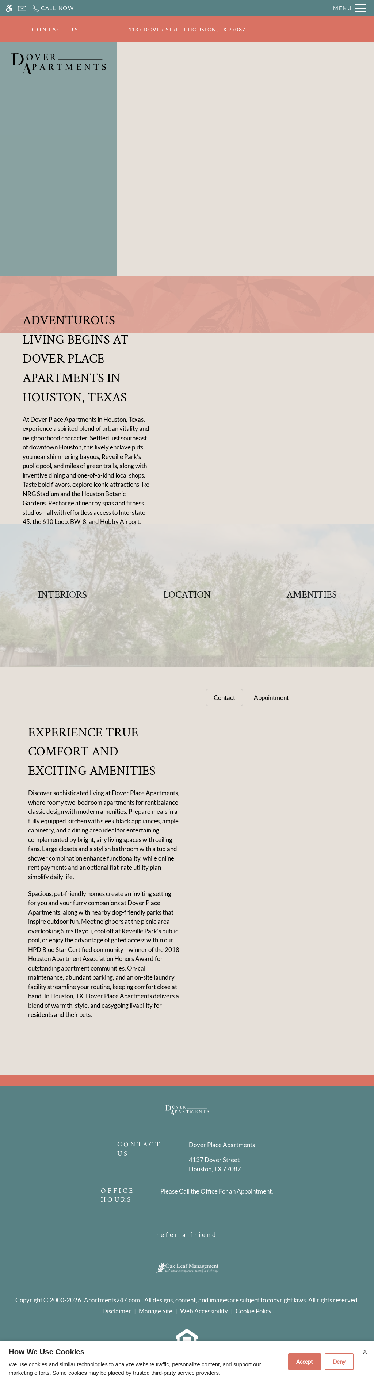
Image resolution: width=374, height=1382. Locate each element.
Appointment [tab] (271, 697)
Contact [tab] (224, 697)
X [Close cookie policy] (365, 1351)
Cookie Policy (254, 1311)
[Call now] (53, 8)
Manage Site (155, 1311)
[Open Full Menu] (350, 8)
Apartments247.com (112, 1300)
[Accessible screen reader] (9, 8)
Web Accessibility (204, 1311)
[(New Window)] (222, 1164)
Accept (304, 1361)
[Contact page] (22, 8)
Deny (339, 1361)
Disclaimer (116, 1311)
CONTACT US (55, 29)
